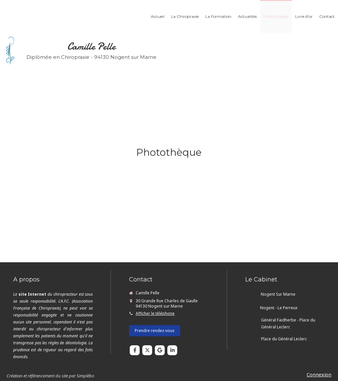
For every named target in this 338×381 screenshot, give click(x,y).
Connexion (319, 374)
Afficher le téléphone (155, 313)
